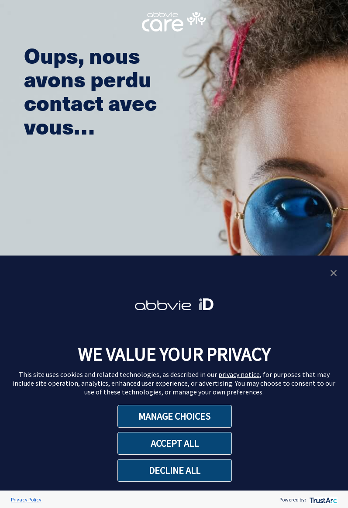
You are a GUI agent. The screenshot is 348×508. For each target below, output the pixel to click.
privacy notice (239, 374)
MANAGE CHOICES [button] (174, 416)
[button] (333, 272)
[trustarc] (322, 499)
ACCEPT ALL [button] (175, 443)
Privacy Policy (26, 499)
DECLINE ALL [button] (174, 470)
